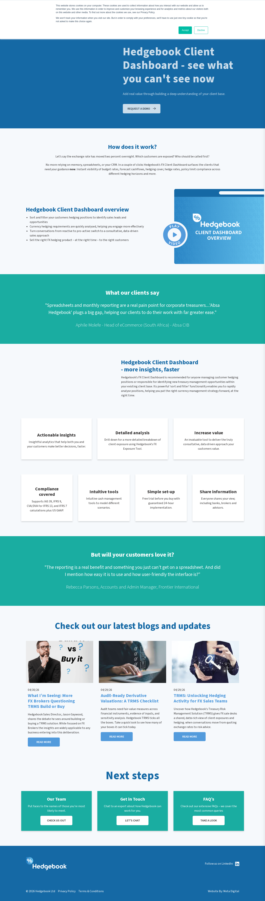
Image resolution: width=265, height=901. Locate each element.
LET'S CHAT (132, 820)
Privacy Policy (67, 891)
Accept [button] (185, 30)
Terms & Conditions (91, 891)
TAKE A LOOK (208, 820)
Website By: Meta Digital (223, 891)
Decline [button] (201, 30)
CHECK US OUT (56, 820)
